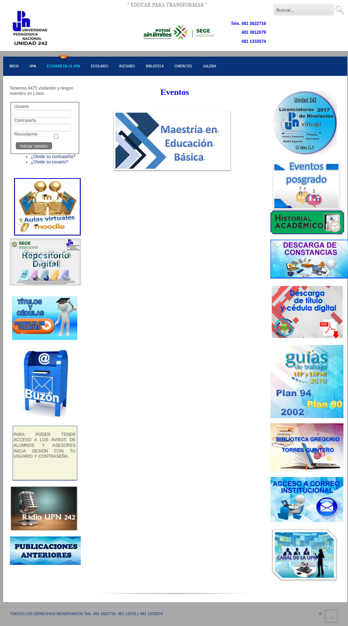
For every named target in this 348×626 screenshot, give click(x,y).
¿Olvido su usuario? (49, 161)
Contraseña (25, 120)
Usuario (21, 106)
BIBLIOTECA (155, 66)
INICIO (14, 66)
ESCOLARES (99, 66)
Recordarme (26, 134)
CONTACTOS (183, 66)
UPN (32, 66)
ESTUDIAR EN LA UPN (63, 66)
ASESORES (127, 66)
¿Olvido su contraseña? (53, 156)
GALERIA (209, 66)
